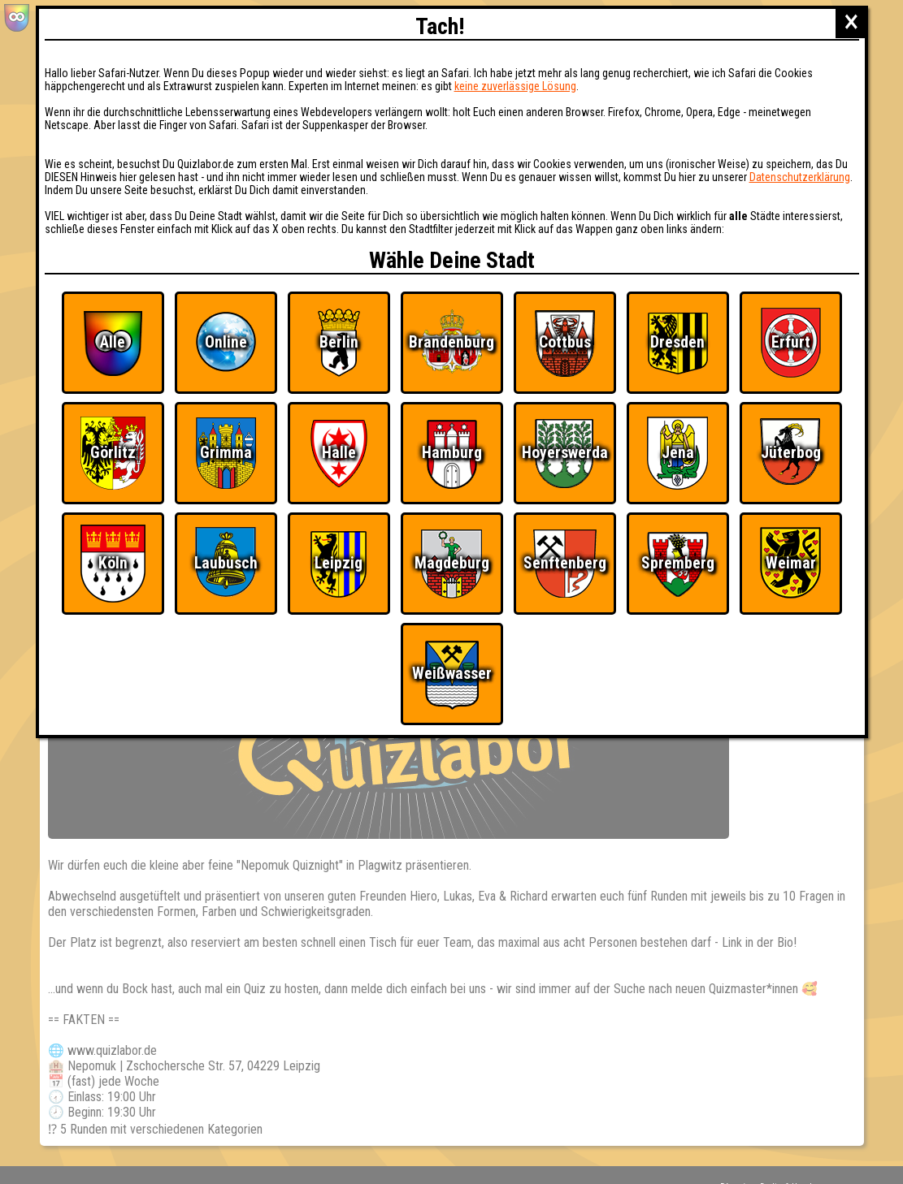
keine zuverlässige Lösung (515, 86)
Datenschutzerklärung (799, 177)
